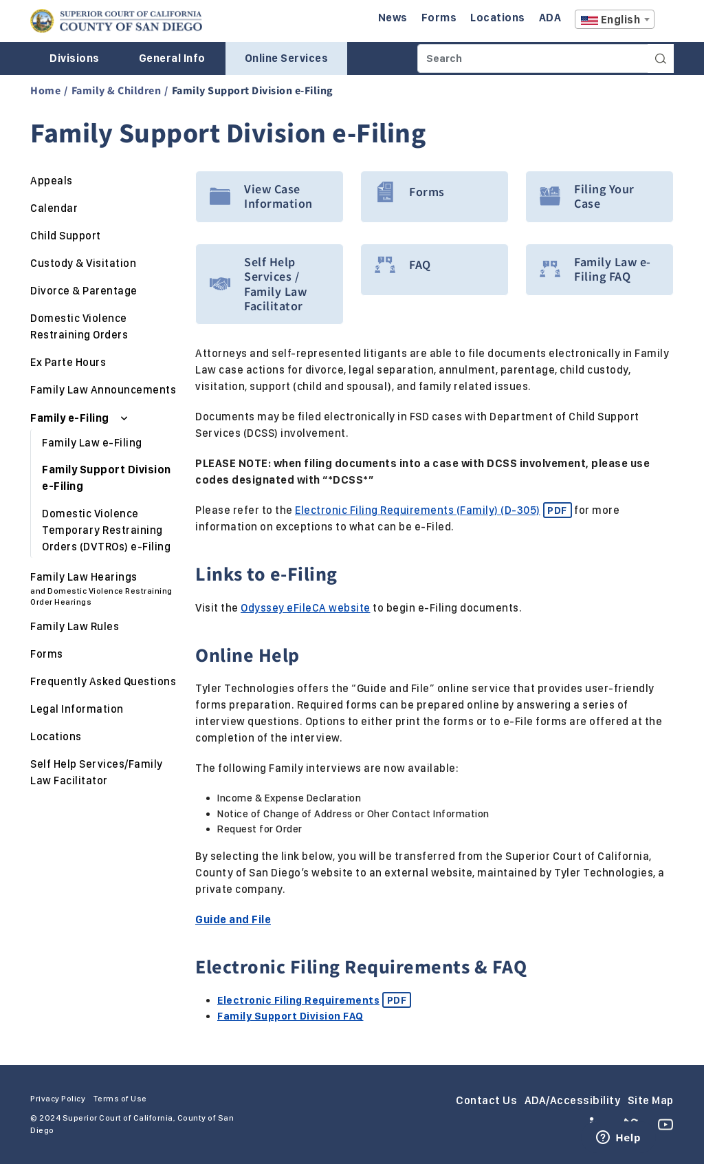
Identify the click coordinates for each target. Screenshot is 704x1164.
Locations (56, 736)
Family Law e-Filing (92, 442)
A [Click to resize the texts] (664, 23)
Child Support (65, 235)
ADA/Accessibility (573, 1100)
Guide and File (233, 919)
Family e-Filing (70, 417)
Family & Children (117, 90)
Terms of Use (120, 1098)
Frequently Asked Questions (103, 681)
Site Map (651, 1100)
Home (45, 90)
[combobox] (614, 19)
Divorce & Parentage (84, 290)
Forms (46, 653)
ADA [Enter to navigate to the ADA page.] (550, 17)
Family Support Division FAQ (290, 1016)
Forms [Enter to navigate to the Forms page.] (439, 17)
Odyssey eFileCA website (306, 607)
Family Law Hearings (104, 588)
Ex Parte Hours (68, 362)
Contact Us (486, 1100)
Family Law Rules (74, 626)
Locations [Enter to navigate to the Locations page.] (497, 17)
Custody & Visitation (83, 263)
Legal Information (77, 708)
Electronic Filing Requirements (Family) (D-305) (433, 510)
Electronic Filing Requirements (314, 1000)
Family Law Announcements (103, 389)
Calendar (54, 208)
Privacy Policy (57, 1098)
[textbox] (614, 20)
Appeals (51, 180)
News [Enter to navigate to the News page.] (393, 17)
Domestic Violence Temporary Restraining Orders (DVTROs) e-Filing (106, 530)
